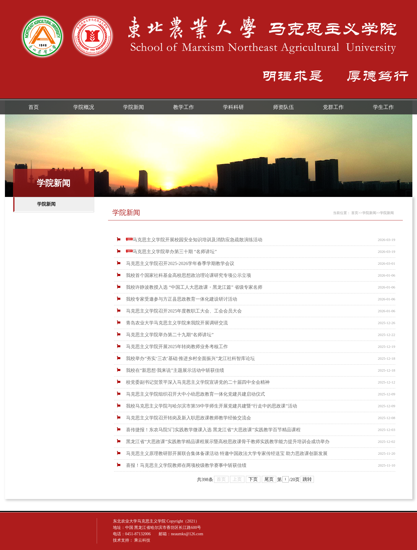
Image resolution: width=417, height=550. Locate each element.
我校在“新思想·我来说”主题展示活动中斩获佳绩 (170, 370)
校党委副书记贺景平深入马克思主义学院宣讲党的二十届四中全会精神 (193, 382)
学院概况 (83, 107)
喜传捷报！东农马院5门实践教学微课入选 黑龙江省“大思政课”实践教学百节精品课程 (208, 429)
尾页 (269, 480)
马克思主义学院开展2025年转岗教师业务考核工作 (172, 346)
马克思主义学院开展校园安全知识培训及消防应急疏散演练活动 (189, 239)
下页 (253, 480)
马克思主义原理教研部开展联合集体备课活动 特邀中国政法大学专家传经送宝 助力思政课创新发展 (222, 453)
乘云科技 (223, 540)
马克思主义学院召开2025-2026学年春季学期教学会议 (175, 263)
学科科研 (233, 107)
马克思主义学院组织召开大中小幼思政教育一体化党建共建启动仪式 (190, 394)
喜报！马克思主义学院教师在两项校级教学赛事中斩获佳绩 (181, 465)
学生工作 (383, 107)
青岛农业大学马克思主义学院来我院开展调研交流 (172, 322)
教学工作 (183, 107)
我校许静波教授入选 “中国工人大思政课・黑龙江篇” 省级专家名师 (189, 287)
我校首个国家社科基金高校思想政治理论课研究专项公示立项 (183, 275)
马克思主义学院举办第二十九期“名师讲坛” (164, 334)
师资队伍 (283, 107)
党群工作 (333, 107)
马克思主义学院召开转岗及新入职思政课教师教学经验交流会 (183, 417)
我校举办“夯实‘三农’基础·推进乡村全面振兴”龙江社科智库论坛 (185, 358)
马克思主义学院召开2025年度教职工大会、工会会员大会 (179, 311)
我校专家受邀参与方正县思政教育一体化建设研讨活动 (176, 299)
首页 (33, 107)
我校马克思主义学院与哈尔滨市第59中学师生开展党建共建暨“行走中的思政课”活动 (206, 406)
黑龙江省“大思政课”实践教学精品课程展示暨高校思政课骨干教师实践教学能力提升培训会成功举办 (222, 441)
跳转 (307, 480)
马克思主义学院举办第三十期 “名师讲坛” (166, 251)
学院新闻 (133, 107)
